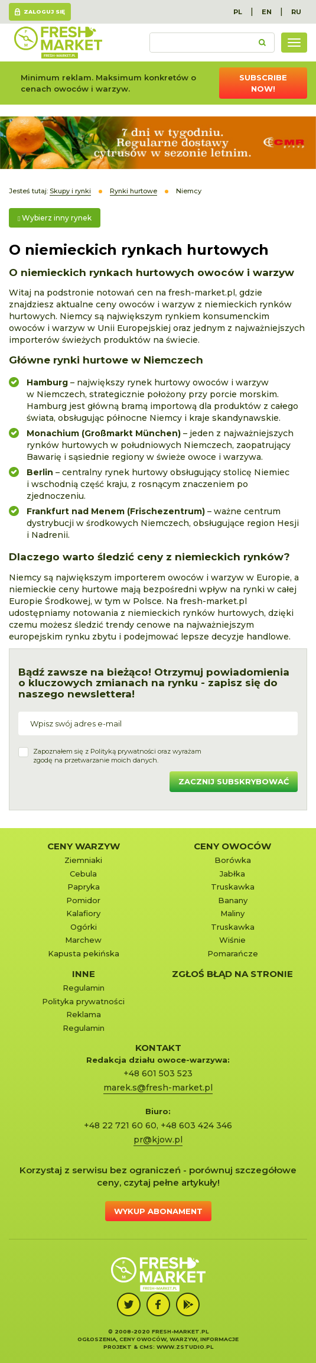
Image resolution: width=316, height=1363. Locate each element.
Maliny (232, 913)
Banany (232, 900)
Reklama (83, 1014)
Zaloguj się (44, 11)
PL (237, 12)
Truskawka (233, 886)
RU (296, 12)
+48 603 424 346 (196, 1125)
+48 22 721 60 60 (120, 1125)
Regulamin (84, 987)
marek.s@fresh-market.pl (158, 1087)
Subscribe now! (263, 83)
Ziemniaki (83, 860)
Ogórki (83, 927)
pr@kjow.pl (158, 1139)
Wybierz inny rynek (55, 217)
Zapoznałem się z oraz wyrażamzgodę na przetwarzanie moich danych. (117, 756)
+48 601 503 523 (158, 1073)
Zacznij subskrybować (233, 781)
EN (267, 12)
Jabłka (232, 873)
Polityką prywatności (123, 751)
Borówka (232, 860)
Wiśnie (232, 940)
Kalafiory (83, 913)
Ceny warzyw (83, 846)
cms (146, 1346)
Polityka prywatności (83, 1001)
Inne (83, 973)
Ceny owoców (232, 846)
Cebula (83, 873)
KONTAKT (158, 1047)
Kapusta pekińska (83, 953)
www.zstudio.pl (185, 1346)
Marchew (83, 940)
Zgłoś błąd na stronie (232, 973)
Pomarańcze (232, 953)
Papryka (83, 886)
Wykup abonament (158, 1211)
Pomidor (83, 900)
